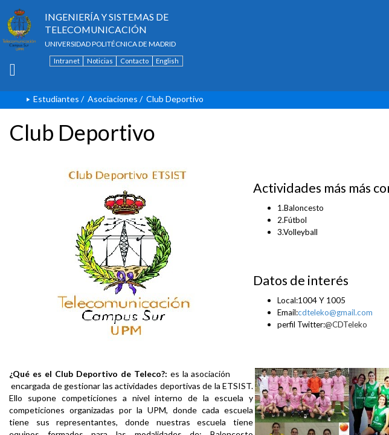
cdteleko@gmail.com (335, 312)
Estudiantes (56, 99)
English (167, 61)
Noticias (100, 61)
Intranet (67, 61)
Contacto (134, 61)
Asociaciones (113, 99)
